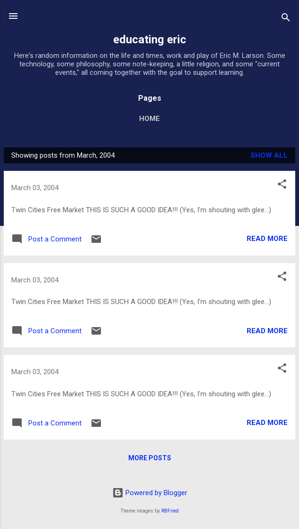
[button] (282, 185)
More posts (149, 458)
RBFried (170, 511)
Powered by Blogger (149, 493)
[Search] (285, 19)
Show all (269, 155)
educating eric (149, 39)
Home (149, 118)
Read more (267, 238)
